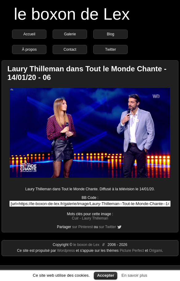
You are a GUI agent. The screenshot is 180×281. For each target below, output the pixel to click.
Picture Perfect (132, 250)
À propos (29, 49)
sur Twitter (107, 227)
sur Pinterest (82, 227)
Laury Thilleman (95, 218)
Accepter (105, 275)
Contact (70, 49)
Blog (110, 34)
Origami (155, 250)
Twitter (110, 49)
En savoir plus (134, 275)
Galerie (70, 34)
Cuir (75, 218)
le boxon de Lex (72, 14)
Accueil (29, 34)
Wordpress (66, 250)
